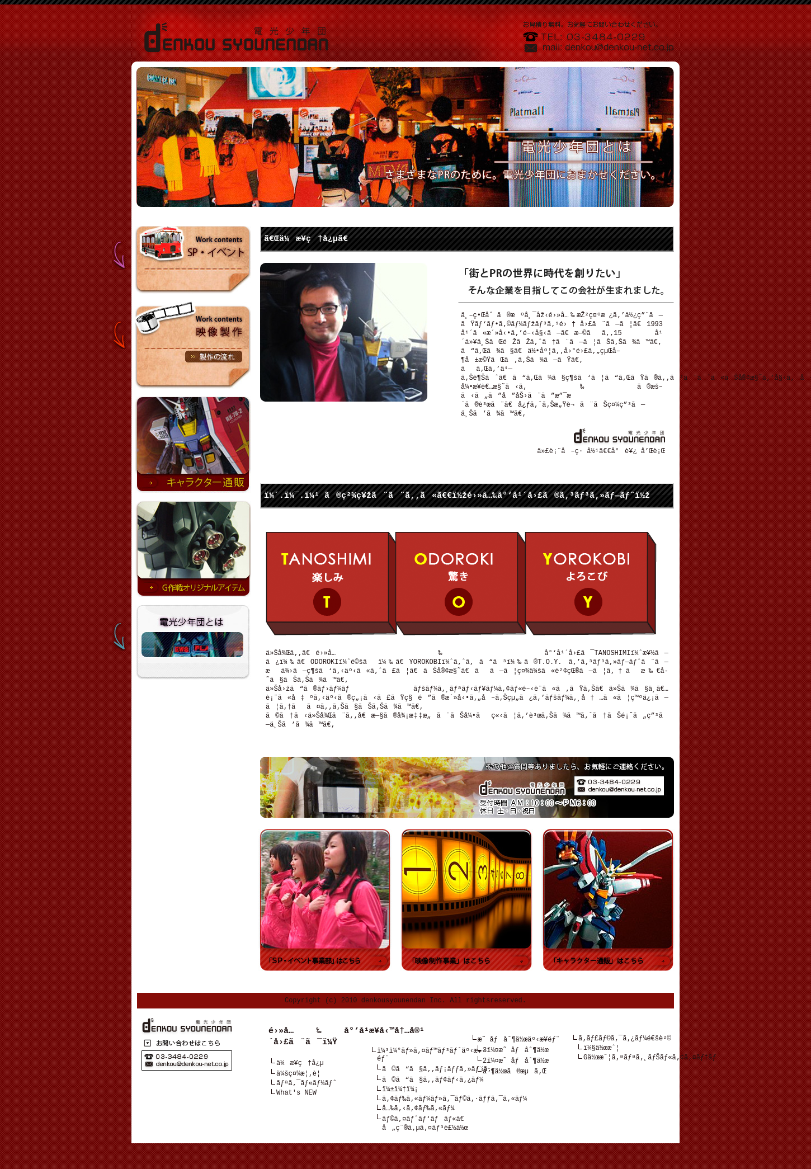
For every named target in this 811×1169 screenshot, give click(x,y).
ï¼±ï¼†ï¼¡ (400, 1110)
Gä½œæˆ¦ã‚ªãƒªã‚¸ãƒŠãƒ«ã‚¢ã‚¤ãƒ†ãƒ (651, 1075)
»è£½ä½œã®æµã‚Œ (213, 356)
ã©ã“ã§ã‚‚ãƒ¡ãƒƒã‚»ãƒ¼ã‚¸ (439, 1087)
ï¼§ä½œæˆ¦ (601, 1064)
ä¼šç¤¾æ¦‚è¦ (301, 1090)
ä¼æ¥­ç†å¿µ (300, 1078)
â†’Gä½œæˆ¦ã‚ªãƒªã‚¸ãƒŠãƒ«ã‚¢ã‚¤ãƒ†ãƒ (193, 549)
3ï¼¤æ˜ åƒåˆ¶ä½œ (516, 1064)
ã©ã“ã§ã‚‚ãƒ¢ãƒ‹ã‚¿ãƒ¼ (432, 1099)
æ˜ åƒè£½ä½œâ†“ (181, 325)
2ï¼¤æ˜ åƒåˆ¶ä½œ (516, 1075)
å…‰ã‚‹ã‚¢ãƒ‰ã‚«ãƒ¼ (418, 1132)
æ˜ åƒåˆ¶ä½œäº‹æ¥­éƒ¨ (519, 1053)
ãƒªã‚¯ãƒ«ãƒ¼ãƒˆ (306, 1101)
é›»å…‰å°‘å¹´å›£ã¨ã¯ (181, 634)
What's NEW (296, 1112)
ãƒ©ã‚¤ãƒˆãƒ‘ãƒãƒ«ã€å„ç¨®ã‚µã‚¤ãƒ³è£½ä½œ (426, 1148)
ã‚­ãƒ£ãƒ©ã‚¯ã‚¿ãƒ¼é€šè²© (624, 1053)
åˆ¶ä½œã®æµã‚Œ (514, 1086)
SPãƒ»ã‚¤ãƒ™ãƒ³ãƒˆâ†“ (181, 248)
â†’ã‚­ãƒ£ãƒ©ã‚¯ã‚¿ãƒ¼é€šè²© (193, 445)
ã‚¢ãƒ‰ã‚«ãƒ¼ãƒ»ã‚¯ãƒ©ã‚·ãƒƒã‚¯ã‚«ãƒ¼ (454, 1121)
